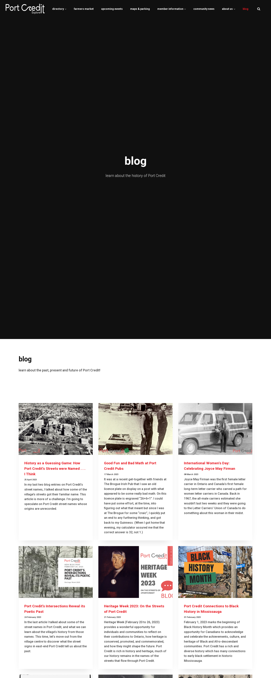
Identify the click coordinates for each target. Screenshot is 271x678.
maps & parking (140, 8)
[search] (258, 9)
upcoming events (112, 8)
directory (59, 8)
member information (171, 8)
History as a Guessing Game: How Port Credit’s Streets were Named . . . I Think (54, 468)
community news (203, 8)
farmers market (84, 8)
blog (245, 8)
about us (228, 8)
